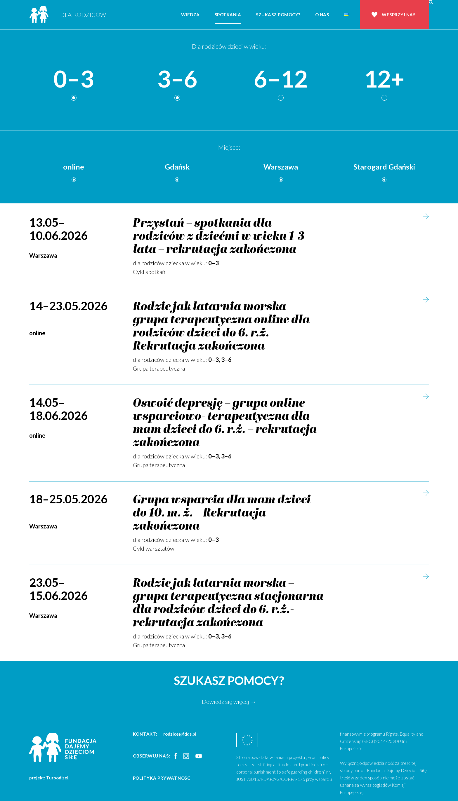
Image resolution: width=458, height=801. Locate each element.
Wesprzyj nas (398, 14)
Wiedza (190, 14)
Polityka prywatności (162, 778)
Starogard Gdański (384, 166)
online (73, 166)
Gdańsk (177, 166)
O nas (322, 14)
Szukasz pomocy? (278, 14)
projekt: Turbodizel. (49, 777)
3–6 (177, 79)
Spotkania (228, 14)
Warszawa (280, 166)
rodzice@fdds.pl (179, 734)
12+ (384, 79)
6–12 (281, 79)
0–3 (73, 79)
